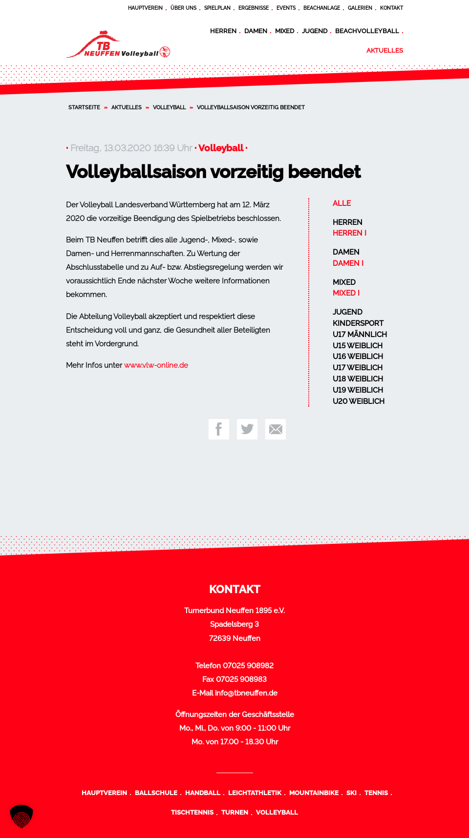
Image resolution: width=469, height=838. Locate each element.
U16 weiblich (358, 356)
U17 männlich (360, 334)
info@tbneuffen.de (246, 693)
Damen (255, 31)
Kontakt (391, 8)
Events (286, 8)
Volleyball (169, 107)
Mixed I (346, 293)
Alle (342, 203)
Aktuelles (384, 50)
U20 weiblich (358, 401)
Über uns (183, 8)
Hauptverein (145, 8)
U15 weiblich (358, 345)
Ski (351, 793)
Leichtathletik (254, 793)
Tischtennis (192, 812)
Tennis (376, 793)
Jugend (314, 31)
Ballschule (156, 793)
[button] (21, 816)
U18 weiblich (358, 379)
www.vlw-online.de (156, 365)
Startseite (84, 107)
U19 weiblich (358, 390)
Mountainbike (314, 793)
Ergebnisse (253, 8)
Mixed (284, 31)
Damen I (348, 263)
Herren (223, 31)
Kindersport (358, 323)
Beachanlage (321, 8)
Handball (202, 793)
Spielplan (217, 8)
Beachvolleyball (367, 31)
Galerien (360, 8)
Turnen (234, 812)
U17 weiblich (358, 367)
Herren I (349, 233)
